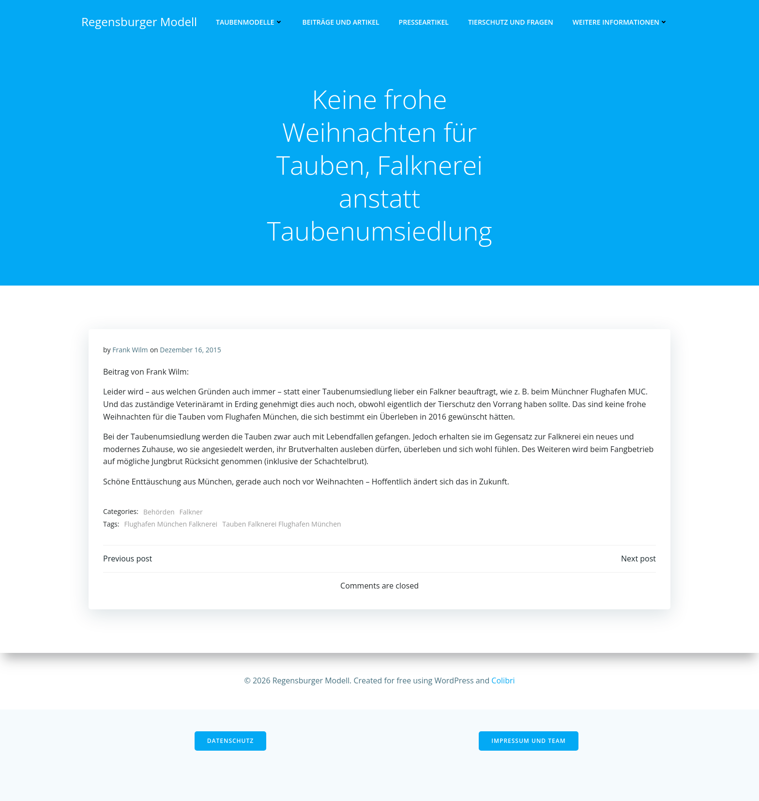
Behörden (159, 511)
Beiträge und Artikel (341, 22)
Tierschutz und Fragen (510, 22)
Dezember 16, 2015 (190, 349)
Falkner (191, 511)
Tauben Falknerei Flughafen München (281, 524)
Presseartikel (424, 22)
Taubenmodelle (249, 22)
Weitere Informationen (620, 22)
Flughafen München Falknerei (170, 524)
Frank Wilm (130, 349)
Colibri (503, 680)
